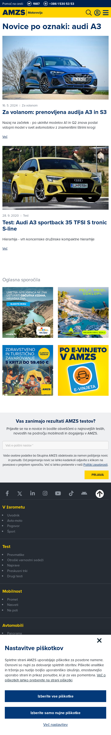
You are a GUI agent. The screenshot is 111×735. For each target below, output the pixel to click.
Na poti (12, 610)
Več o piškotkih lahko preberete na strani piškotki (55, 677)
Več (4, 137)
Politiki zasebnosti (95, 464)
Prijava (98, 474)
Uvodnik (13, 515)
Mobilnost (12, 591)
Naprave (13, 565)
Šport (11, 531)
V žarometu (13, 507)
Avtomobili (13, 625)
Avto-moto (14, 520)
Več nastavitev (55, 724)
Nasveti (12, 604)
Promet (12, 599)
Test (6, 546)
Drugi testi (15, 576)
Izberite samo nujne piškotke (55, 713)
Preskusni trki (17, 570)
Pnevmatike (15, 554)
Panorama (14, 633)
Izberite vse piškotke (56, 696)
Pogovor (13, 525)
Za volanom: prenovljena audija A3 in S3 (54, 112)
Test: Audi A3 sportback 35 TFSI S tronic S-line (54, 225)
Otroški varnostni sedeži (25, 560)
